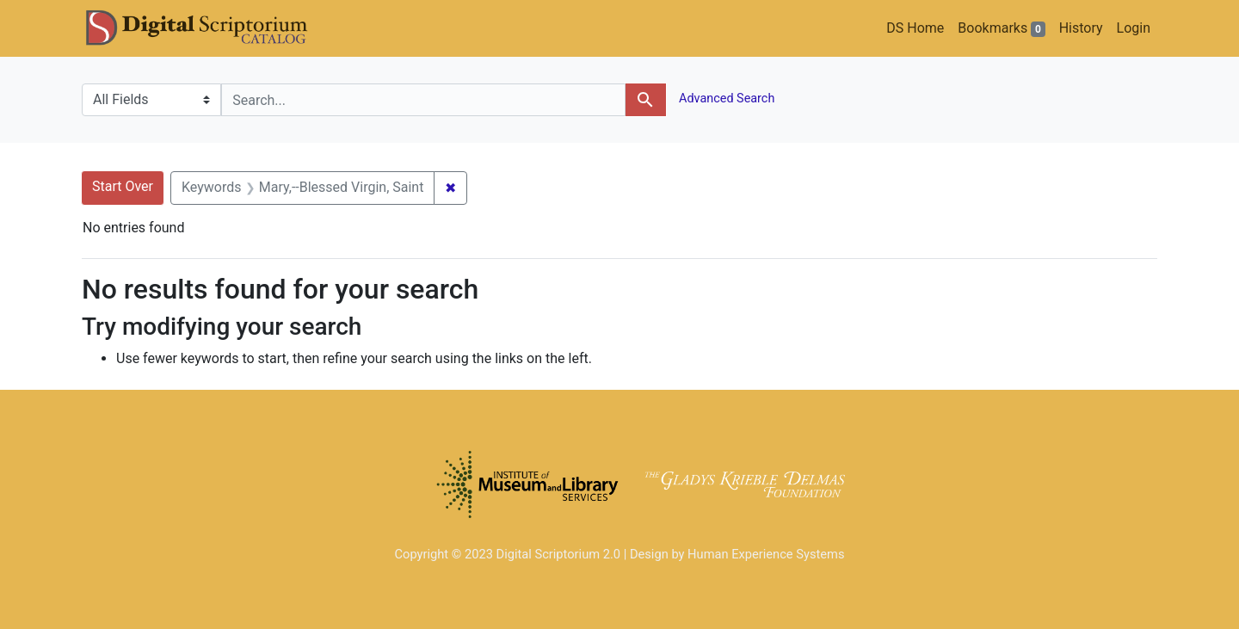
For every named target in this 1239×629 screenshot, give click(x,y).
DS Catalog (211, 28)
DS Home (915, 28)
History (1081, 28)
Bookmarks (1001, 28)
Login (1133, 28)
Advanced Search (725, 98)
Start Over (122, 186)
